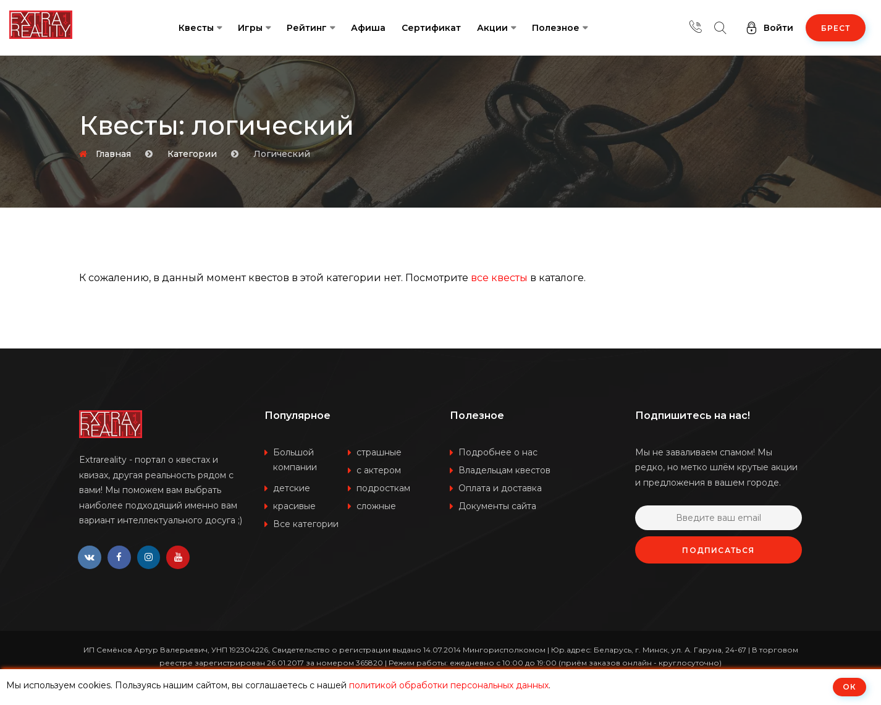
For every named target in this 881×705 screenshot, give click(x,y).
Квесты (196, 27)
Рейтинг (307, 27)
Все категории (306, 524)
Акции (492, 27)
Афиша (368, 27)
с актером (378, 470)
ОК (849, 686)
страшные (379, 452)
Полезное (556, 27)
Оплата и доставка (500, 488)
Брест (835, 28)
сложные (376, 506)
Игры (250, 27)
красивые (294, 506)
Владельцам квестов (504, 470)
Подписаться (718, 550)
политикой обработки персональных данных (449, 685)
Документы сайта (497, 506)
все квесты (499, 278)
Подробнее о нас (497, 452)
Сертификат (431, 27)
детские (291, 488)
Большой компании (295, 460)
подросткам (383, 488)
